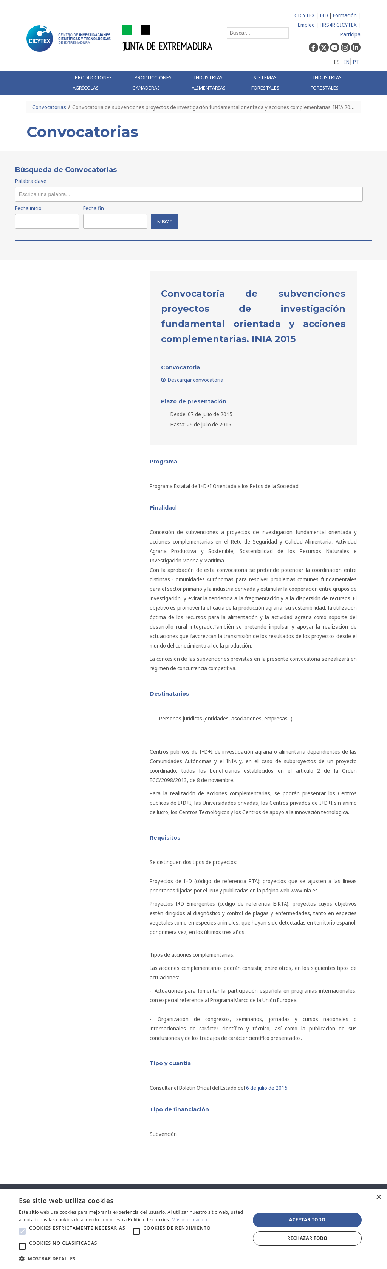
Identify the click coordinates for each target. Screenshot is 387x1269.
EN (347, 61)
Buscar (164, 221)
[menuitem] (96, 83)
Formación (345, 15)
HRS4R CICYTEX (338, 24)
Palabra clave (30, 180)
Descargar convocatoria (192, 379)
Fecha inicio (28, 208)
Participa (350, 34)
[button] (22, 1231)
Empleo (306, 24)
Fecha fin (93, 208)
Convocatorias (49, 107)
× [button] (378, 1197)
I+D (324, 15)
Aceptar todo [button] (307, 1219)
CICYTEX (304, 15)
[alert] (193, 1229)
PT (356, 61)
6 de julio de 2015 (267, 1087)
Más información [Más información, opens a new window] (189, 1219)
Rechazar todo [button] (307, 1238)
